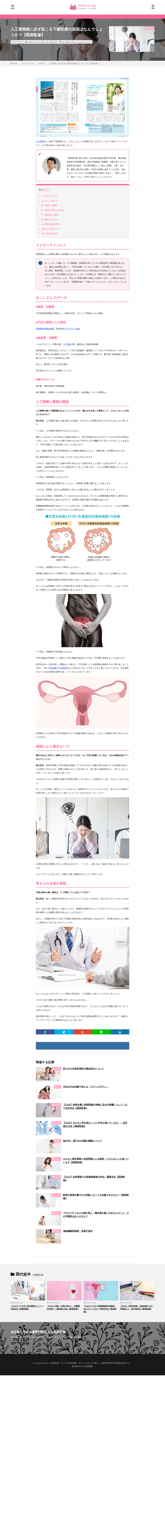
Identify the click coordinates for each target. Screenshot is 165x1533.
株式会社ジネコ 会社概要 (82, 1366)
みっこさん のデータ (48, 200)
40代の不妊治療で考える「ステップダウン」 (86, 1086)
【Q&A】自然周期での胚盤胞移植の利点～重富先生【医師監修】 (94, 1178)
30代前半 (30, 42)
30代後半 (57, 1159)
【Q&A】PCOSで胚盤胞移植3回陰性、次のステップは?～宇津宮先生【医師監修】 (100, 1309)
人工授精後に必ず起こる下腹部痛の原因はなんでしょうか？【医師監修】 (74, 63)
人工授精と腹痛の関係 (48, 224)
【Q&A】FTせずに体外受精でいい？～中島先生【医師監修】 (27, 1307)
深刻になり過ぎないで (48, 228)
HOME (15, 63)
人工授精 (42, 42)
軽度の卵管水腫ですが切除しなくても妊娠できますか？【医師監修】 (96, 1196)
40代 (58, 1086)
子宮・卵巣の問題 (51, 42)
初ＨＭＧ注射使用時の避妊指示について (83, 1068)
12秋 (62, 42)
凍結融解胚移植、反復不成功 (78, 1231)
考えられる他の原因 (48, 233)
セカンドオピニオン (28, 63)
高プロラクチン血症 (71, 328)
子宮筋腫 (52, 668)
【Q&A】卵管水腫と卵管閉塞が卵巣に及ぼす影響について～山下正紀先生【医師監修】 (95, 1106)
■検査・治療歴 (48, 205)
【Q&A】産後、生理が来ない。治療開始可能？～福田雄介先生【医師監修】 (63, 1307)
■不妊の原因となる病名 (52, 210)
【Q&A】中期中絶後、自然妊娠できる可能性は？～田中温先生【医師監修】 (136, 1307)
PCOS (36, 42)
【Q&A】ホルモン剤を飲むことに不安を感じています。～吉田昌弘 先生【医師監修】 (95, 1124)
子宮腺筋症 (63, 668)
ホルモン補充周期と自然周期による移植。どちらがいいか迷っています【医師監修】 (96, 1160)
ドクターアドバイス (48, 196)
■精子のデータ (48, 219)
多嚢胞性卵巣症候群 (45, 328)
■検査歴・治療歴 (49, 214)
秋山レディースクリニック (81, 42)
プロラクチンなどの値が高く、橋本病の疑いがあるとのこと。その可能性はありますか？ (96, 1214)
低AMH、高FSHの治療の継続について (82, 1140)
